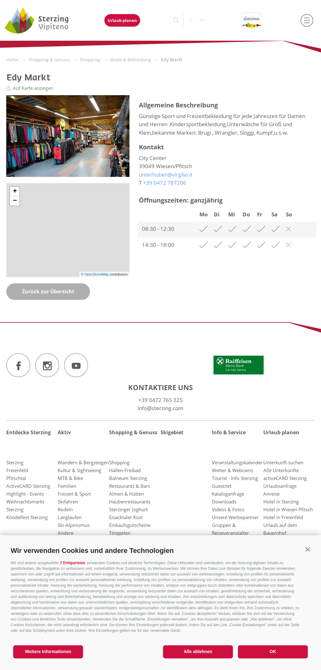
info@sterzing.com (160, 408)
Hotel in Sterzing (281, 501)
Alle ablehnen (198, 651)
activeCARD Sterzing (285, 478)
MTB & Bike (70, 478)
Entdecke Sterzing (28, 432)
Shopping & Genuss (133, 432)
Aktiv (64, 432)
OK (273, 651)
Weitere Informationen (48, 651)
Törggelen (119, 533)
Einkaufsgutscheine (129, 525)
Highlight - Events (25, 494)
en (202, 20)
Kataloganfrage (228, 494)
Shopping (119, 462)
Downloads (224, 501)
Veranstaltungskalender (237, 462)
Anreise (271, 494)
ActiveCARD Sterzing (28, 486)
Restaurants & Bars (129, 486)
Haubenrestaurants (129, 501)
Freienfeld (17, 470)
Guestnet (221, 486)
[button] (307, 549)
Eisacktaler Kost (126, 517)
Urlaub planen (122, 20)
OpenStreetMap (97, 274)
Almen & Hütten (126, 494)
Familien (67, 486)
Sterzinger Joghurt (128, 509)
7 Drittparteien (72, 563)
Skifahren (68, 501)
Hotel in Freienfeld (283, 517)
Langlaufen (70, 517)
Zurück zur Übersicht (48, 291)
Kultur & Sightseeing (79, 470)
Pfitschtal (16, 478)
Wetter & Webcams (232, 470)
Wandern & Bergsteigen (83, 462)
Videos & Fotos (228, 509)
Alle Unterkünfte (281, 470)
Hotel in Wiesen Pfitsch (288, 509)
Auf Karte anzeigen (29, 88)
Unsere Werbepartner (235, 517)
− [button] (15, 201)
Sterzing (15, 462)
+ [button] (15, 191)
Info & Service (229, 432)
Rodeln (65, 509)
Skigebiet (171, 432)
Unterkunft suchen (283, 462)
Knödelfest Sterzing (27, 517)
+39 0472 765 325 (160, 400)
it (190, 20)
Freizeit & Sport (74, 494)
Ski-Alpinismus (74, 525)
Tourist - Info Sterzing (235, 478)
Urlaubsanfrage (280, 486)
